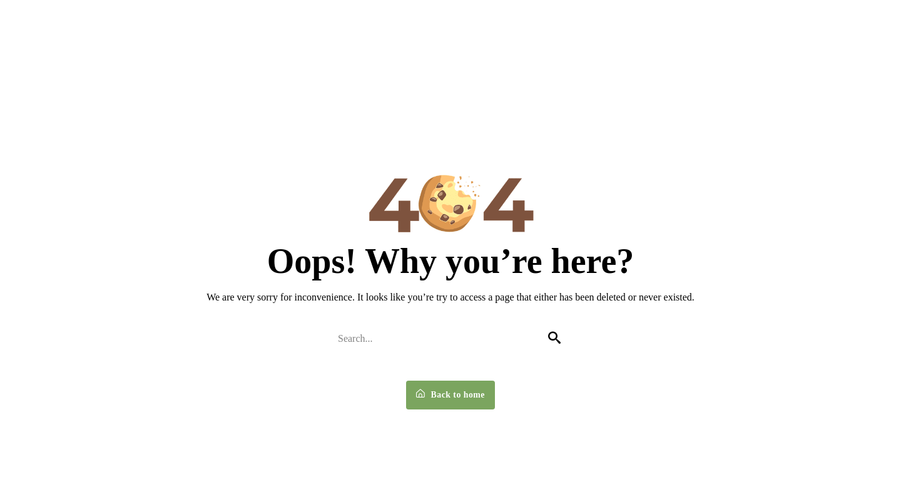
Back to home (450, 395)
